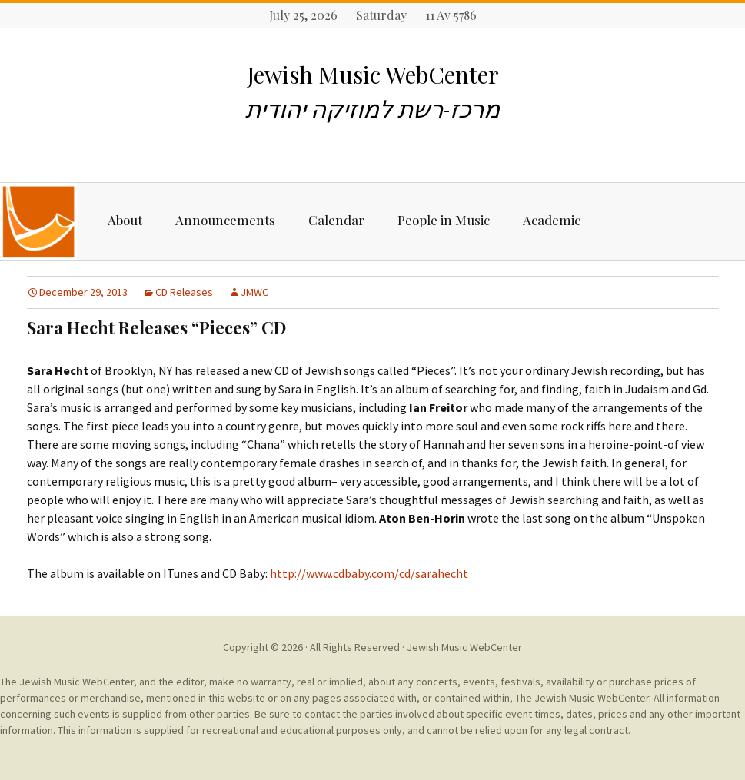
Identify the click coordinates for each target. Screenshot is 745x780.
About (125, 219)
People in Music (443, 219)
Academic (551, 219)
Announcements (225, 219)
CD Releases (184, 292)
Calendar (336, 219)
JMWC (254, 292)
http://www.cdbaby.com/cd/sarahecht (369, 573)
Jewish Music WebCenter (464, 647)
